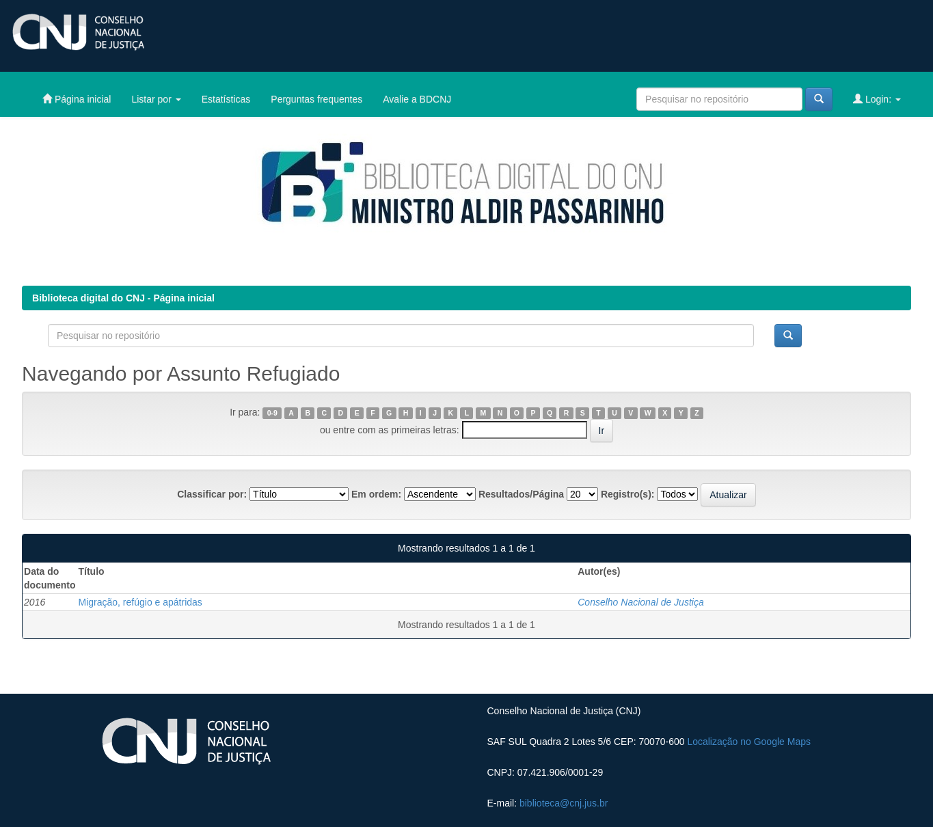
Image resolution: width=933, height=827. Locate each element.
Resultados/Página (521, 494)
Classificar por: (212, 494)
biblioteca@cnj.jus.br (563, 803)
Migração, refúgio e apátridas (140, 602)
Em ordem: (376, 494)
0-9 (272, 413)
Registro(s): (628, 494)
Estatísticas (226, 99)
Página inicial (76, 99)
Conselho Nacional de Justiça (640, 602)
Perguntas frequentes (316, 99)
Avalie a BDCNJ (417, 99)
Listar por (155, 99)
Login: (877, 99)
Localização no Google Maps (749, 741)
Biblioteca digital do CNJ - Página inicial (123, 298)
